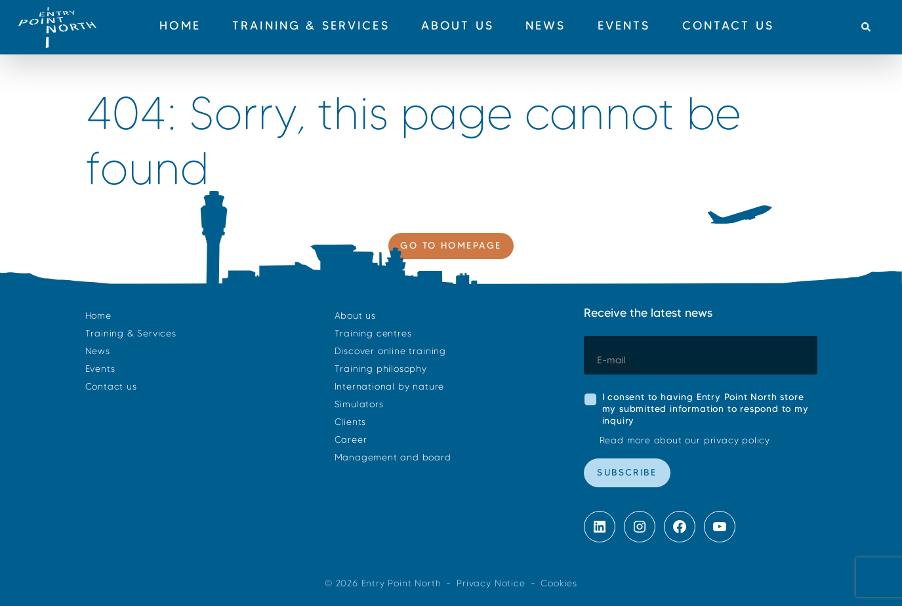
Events (100, 368)
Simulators (359, 404)
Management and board (393, 457)
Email (621, 366)
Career (351, 439)
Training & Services (130, 333)
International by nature (390, 386)
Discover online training (390, 351)
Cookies (559, 583)
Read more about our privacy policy (685, 440)
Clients (351, 422)
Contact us (111, 386)
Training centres (373, 333)
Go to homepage (450, 245)
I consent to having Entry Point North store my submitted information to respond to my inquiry (705, 409)
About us (355, 315)
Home (98, 315)
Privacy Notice (491, 583)
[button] (866, 27)
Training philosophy (381, 368)
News (97, 351)
